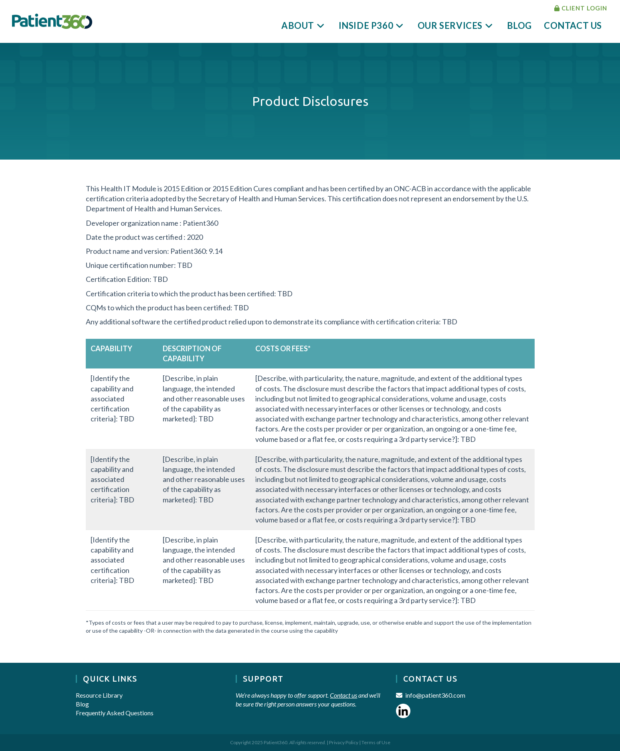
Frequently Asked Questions (114, 713)
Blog (82, 704)
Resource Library (99, 695)
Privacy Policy (343, 742)
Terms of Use (375, 742)
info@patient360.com (435, 695)
